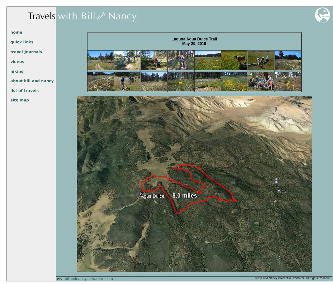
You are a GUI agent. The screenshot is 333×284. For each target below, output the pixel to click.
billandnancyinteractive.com (89, 279)
